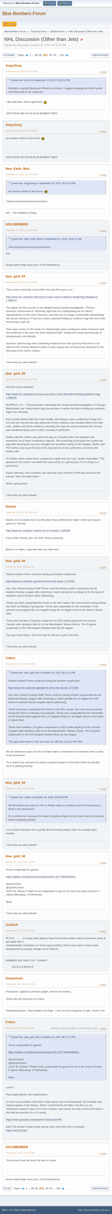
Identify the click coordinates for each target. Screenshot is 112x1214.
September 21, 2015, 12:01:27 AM (21, 174)
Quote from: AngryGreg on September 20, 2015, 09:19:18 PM (43, 183)
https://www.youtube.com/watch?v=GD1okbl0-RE (34, 1119)
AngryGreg (14, 65)
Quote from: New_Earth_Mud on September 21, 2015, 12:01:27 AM (46, 239)
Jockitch (12, 924)
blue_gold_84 (15, 276)
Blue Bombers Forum (24, 13)
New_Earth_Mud (17, 168)
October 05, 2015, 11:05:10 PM (20, 1153)
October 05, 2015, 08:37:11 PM (20, 862)
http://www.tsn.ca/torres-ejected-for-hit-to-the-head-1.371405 (40, 581)
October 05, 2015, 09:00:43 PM (20, 930)
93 (54, 55)
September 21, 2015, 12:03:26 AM (21, 230)
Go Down (8, 55)
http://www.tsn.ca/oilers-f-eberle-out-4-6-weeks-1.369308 (38, 530)
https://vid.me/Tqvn (17, 1130)
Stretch (11, 506)
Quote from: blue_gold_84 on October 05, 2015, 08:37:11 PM (43, 1037)
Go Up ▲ (105, 1210)
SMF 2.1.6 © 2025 (10, 1210)
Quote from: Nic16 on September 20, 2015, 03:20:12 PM (40, 80)
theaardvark (14, 978)
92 (50, 55)
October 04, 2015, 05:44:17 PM (20, 788)
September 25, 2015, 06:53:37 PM (21, 379)
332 (62, 55)
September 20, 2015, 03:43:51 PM (21, 71)
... (33, 55)
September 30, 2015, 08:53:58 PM (21, 512)
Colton (10, 658)
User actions (100, 55)
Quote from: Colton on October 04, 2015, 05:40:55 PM (39, 797)
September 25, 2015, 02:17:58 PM (21, 282)
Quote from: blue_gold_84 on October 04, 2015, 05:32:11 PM (43, 672)
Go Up (6, 1189)
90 (40, 55)
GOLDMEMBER (17, 224)
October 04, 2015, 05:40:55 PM (20, 664)
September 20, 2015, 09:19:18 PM (21, 131)
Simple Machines (28, 1210)
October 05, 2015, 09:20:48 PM (20, 984)
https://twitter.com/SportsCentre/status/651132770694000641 (40, 876)
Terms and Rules (92, 1210)
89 (36, 55)
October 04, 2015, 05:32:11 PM (20, 567)
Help (80, 1210)
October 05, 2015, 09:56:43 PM (20, 1028)
